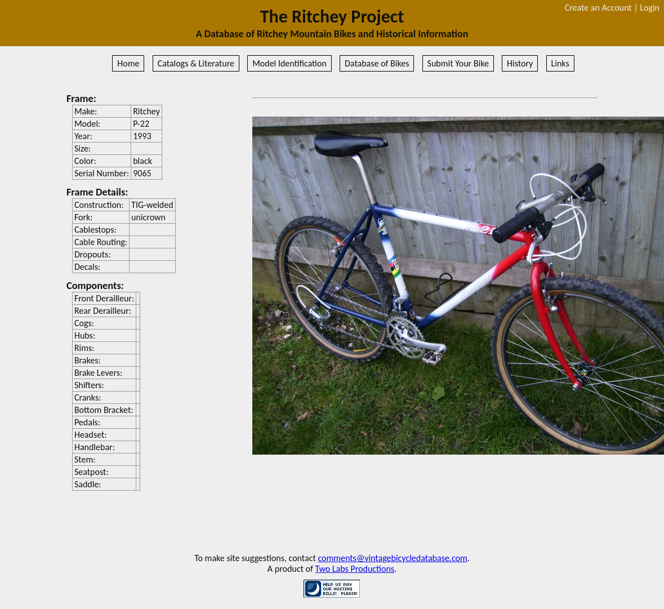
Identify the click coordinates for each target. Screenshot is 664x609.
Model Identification (289, 63)
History (520, 63)
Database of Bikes (377, 63)
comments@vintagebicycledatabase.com (392, 558)
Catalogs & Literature (196, 63)
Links (560, 63)
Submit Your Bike (458, 63)
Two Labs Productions (354, 568)
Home (128, 63)
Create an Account (598, 7)
